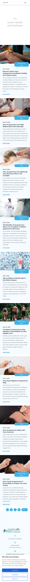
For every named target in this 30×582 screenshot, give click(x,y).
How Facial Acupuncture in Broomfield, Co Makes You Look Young (15, 483)
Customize (15, 574)
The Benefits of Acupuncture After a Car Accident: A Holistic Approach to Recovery (14, 227)
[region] (15, 568)
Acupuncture (21, 63)
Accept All (15, 570)
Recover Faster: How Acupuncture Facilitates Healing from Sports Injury (15, 73)
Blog (21, 65)
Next (24, 509)
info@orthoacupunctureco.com (15, 554)
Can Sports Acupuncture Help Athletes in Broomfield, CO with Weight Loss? (14, 331)
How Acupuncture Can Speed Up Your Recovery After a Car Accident (15, 174)
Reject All (15, 579)
